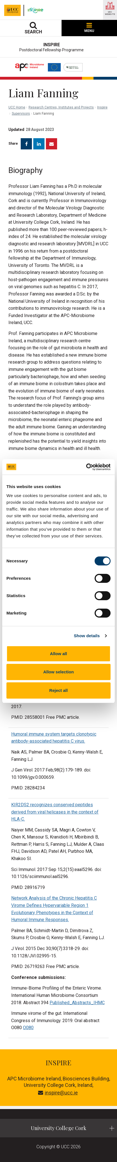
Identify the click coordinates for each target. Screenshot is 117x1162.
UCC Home (16, 107)
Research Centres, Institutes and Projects (61, 107)
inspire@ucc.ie (58, 1093)
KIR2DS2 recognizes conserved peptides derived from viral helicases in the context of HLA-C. (55, 812)
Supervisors (21, 113)
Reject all (58, 690)
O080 (28, 1027)
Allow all (58, 653)
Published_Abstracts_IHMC (77, 1002)
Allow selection (58, 671)
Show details (87, 635)
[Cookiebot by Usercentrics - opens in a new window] (86, 467)
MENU (89, 28)
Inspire (102, 107)
